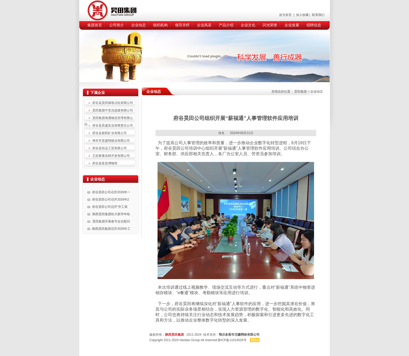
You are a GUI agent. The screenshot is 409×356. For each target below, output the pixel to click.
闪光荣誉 (270, 25)
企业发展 (292, 25)
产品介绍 (226, 25)
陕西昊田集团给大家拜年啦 (111, 214)
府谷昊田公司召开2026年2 (110, 199)
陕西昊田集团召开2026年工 (111, 229)
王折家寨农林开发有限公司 (111, 156)
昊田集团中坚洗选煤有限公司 (112, 110)
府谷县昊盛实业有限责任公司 (112, 125)
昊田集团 (300, 91)
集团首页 (94, 25)
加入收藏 (301, 15)
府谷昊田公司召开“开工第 (110, 207)
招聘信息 (313, 25)
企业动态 (138, 25)
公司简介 (116, 25)
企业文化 (248, 25)
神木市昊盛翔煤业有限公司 (111, 140)
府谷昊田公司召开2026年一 (111, 192)
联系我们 (317, 15)
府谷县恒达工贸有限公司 (109, 148)
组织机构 (160, 25)
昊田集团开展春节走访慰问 (111, 221)
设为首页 (285, 15)
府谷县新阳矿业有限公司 (109, 133)
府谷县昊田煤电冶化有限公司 (112, 103)
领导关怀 (182, 25)
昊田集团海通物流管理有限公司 (109, 118)
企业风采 (204, 25)
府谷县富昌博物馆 (104, 163)
